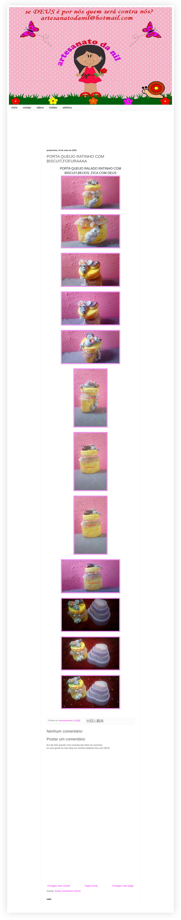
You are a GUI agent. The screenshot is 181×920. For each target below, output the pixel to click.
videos (40, 107)
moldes (53, 107)
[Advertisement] (90, 855)
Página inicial (91, 886)
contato (27, 107)
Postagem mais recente (58, 886)
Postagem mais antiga (123, 886)
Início (14, 107)
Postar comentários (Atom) (68, 891)
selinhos (67, 107)
